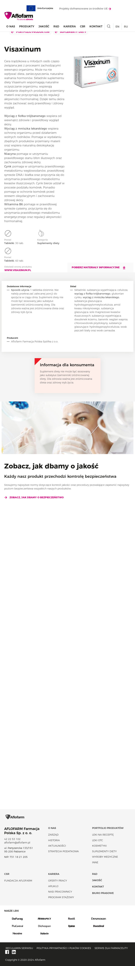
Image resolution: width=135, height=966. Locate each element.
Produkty (26, 26)
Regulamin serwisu (19, 948)
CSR (82, 26)
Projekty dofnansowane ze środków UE (85, 8)
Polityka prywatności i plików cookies (64, 948)
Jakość (43, 26)
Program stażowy (61, 897)
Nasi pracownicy (60, 891)
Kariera (69, 26)
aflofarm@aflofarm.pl (17, 842)
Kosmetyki (99, 845)
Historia (54, 840)
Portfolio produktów (30, 31)
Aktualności (57, 845)
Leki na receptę (103, 834)
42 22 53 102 (12, 839)
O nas (10, 26)
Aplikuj (53, 886)
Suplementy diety (70, 31)
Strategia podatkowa (63, 851)
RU (126, 26)
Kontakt (95, 26)
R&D (56, 26)
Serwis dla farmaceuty (111, 948)
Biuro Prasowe (103, 893)
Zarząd (53, 834)
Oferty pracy (57, 880)
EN (117, 26)
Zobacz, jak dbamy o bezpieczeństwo (34, 497)
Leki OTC (97, 840)
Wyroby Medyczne (105, 856)
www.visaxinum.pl (17, 270)
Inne (95, 862)
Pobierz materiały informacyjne (99, 267)
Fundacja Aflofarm (18, 880)
